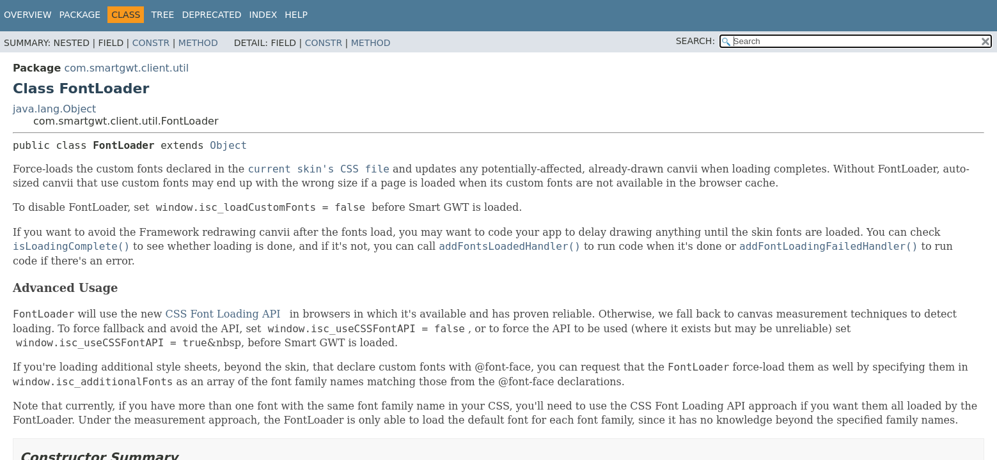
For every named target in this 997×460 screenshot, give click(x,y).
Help (296, 15)
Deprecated (211, 15)
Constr (150, 43)
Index (263, 15)
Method (198, 43)
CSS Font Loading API (222, 314)
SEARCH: (695, 41)
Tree (162, 15)
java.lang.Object (54, 109)
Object (228, 145)
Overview (28, 15)
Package (80, 15)
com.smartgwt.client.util (126, 68)
